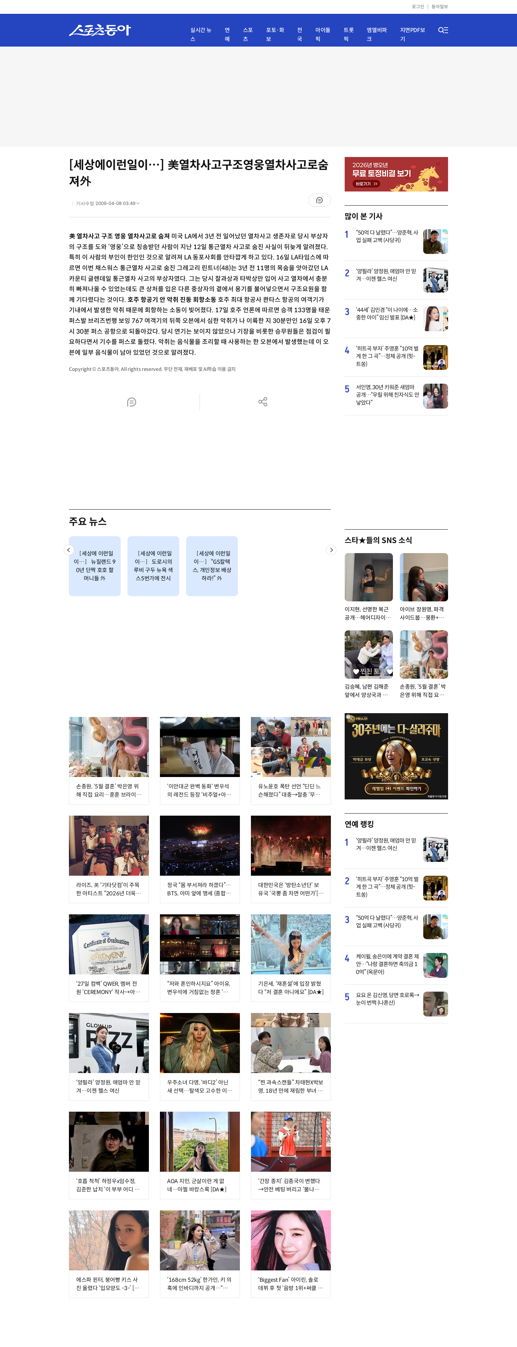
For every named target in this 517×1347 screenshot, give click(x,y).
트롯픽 (349, 35)
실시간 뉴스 (201, 35)
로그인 (418, 7)
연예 (227, 35)
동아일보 (440, 7)
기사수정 (110, 205)
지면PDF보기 (412, 35)
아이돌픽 (323, 35)
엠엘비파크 (377, 35)
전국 (299, 35)
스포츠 (248, 35)
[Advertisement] (258, 96)
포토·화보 (275, 35)
